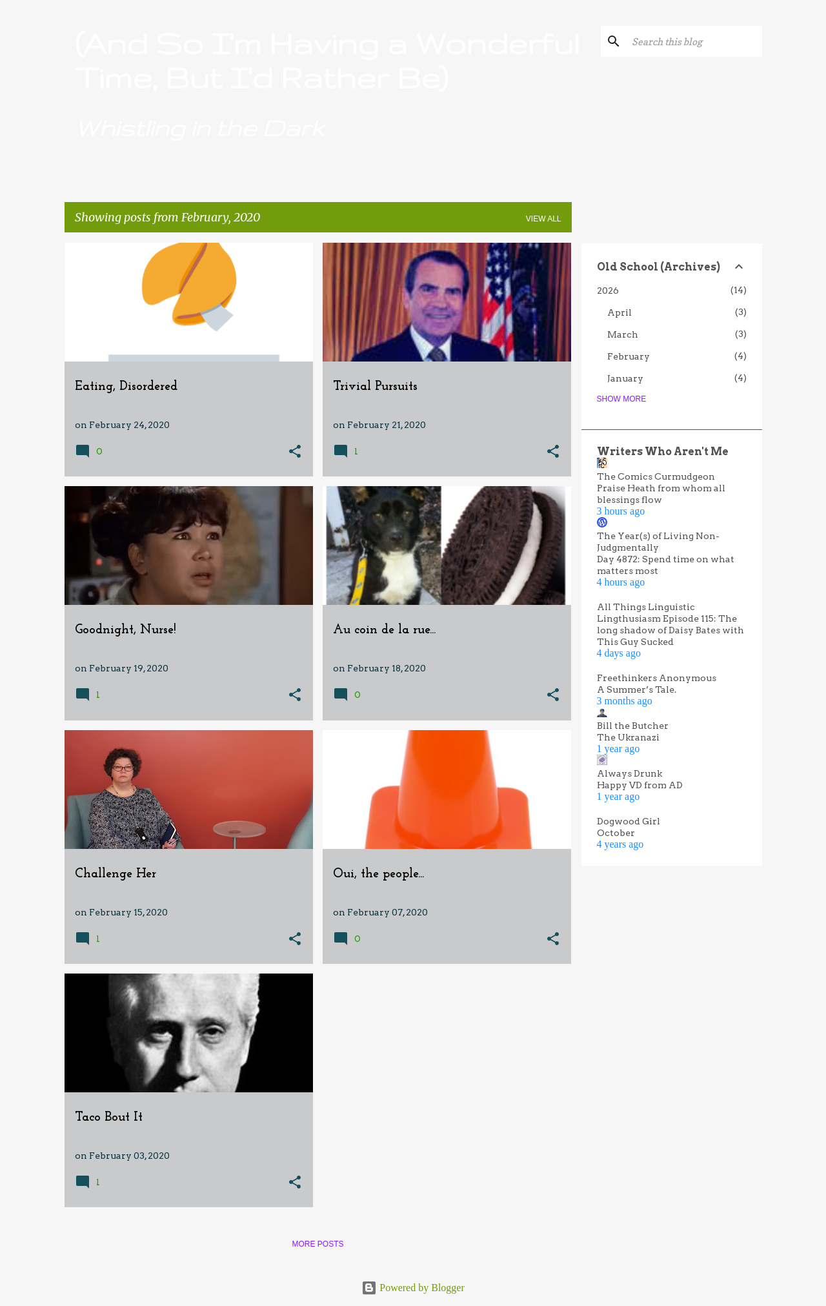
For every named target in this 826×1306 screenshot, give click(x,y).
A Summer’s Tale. (636, 689)
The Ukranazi (628, 737)
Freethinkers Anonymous (656, 678)
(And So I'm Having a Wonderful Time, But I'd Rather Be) (327, 60)
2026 (608, 290)
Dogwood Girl (628, 821)
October (616, 833)
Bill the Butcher (633, 725)
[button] (295, 452)
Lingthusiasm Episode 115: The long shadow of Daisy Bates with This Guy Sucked (670, 630)
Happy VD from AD (640, 785)
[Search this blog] (694, 41)
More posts (317, 1244)
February (628, 356)
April (619, 312)
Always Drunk (629, 773)
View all (543, 218)
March (622, 334)
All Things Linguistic (646, 607)
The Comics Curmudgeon (656, 476)
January (625, 378)
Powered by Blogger (413, 1287)
